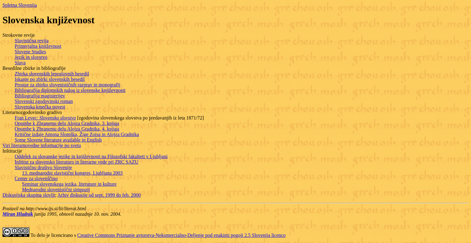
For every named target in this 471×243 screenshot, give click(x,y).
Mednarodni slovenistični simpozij (56, 189)
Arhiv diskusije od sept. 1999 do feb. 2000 (99, 195)
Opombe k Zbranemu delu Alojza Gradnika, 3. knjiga (67, 123)
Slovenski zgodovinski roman (44, 101)
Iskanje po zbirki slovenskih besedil (50, 79)
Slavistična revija (32, 40)
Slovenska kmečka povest (40, 106)
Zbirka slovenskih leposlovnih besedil (52, 73)
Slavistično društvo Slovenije (43, 167)
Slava (20, 62)
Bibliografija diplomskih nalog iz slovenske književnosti (70, 90)
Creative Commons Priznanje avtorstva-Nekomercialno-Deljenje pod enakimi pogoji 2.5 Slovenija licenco (181, 235)
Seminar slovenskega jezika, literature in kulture (69, 184)
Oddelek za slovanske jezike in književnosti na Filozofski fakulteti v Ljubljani (91, 156)
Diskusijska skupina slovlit (28, 195)
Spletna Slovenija (19, 5)
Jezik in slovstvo (31, 57)
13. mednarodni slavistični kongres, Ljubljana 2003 (72, 173)
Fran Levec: (45, 117)
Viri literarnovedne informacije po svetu (41, 145)
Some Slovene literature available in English (58, 139)
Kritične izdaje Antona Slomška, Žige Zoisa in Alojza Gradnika (77, 134)
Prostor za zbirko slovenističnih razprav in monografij (67, 84)
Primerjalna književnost (38, 46)
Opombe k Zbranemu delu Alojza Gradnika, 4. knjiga (67, 128)
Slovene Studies (30, 51)
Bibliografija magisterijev (40, 95)
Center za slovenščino (36, 178)
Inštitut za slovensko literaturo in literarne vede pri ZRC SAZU (76, 162)
